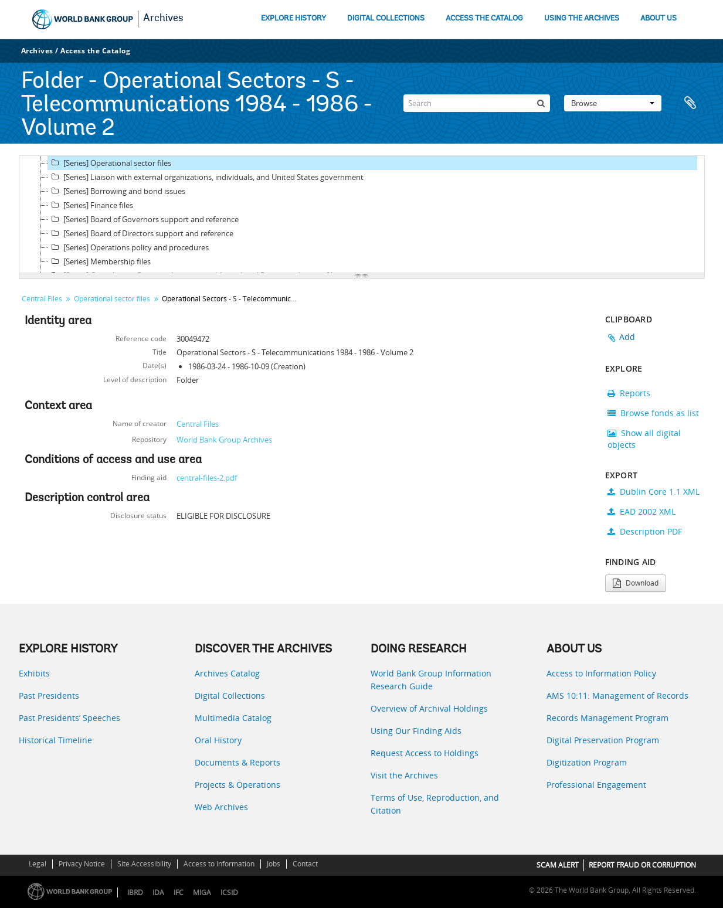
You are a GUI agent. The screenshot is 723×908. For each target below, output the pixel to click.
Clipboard (690, 103)
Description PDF (644, 531)
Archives (163, 18)
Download (635, 583)
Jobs (273, 864)
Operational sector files (112, 299)
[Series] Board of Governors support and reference (143, 219)
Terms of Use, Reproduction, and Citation (435, 804)
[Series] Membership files (99, 261)
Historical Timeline (55, 740)
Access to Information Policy (601, 673)
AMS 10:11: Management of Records (617, 695)
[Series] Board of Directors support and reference (140, 233)
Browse (612, 103)
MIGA (202, 892)
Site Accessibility (144, 864)
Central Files (42, 299)
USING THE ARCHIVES (581, 18)
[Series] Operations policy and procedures (128, 247)
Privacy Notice (82, 864)
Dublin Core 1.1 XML (653, 491)
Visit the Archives (404, 775)
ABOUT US (658, 18)
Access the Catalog (95, 51)
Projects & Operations (237, 784)
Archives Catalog (227, 673)
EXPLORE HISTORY (293, 18)
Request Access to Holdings (424, 753)
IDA (158, 892)
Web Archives (221, 806)
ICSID (229, 892)
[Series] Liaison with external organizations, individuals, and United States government (206, 177)
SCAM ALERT (558, 865)
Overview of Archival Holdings (429, 708)
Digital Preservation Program (603, 740)
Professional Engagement (596, 784)
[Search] (476, 103)
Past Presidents (49, 695)
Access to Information (219, 864)
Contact (305, 864)
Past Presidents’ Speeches (69, 717)
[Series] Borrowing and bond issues (116, 191)
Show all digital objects (644, 438)
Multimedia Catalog (233, 717)
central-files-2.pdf (206, 477)
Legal (37, 864)
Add (627, 336)
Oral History (218, 740)
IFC (179, 892)
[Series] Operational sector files (109, 163)
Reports (628, 393)
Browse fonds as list (653, 413)
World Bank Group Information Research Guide (431, 680)
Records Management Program (607, 717)
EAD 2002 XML (641, 511)
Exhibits (34, 673)
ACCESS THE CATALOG (484, 18)
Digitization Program (587, 762)
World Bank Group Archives (224, 439)
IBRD (135, 892)
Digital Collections (230, 695)
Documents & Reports (237, 762)
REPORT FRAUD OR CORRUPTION (642, 865)
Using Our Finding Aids (416, 730)
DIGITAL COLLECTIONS (386, 18)
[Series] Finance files (90, 205)
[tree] (361, 214)
